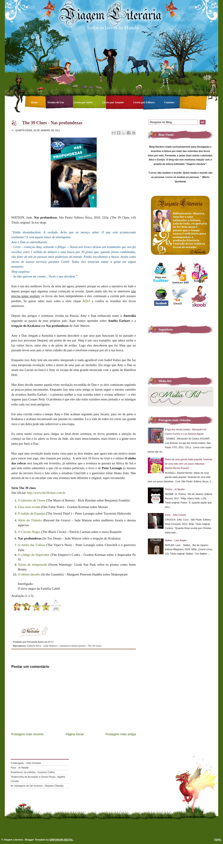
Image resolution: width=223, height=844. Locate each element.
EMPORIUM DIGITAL (61, 839)
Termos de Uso (56, 102)
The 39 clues (94, 645)
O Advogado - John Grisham (26, 763)
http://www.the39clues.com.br (46, 492)
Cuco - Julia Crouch (175, 514)
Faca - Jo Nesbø (20, 767)
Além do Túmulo (30, 520)
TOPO (218, 839)
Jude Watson (50, 645)
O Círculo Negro (29, 532)
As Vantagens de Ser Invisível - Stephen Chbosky (37, 785)
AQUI (86, 301)
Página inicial (75, 734)
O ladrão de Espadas (31, 513)
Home (34, 102)
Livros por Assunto (113, 102)
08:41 (50, 642)
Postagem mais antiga (121, 734)
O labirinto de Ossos (31, 500)
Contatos (169, 102)
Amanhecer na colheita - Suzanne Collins (33, 772)
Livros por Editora (144, 102)
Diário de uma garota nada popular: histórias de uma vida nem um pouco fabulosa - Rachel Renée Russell (188, 463)
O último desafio (29, 574)
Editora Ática (34, 645)
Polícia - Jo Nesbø (174, 489)
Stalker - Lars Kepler (176, 540)
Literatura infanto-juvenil (72, 645)
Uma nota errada (29, 507)
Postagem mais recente (27, 734)
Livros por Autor (83, 102)
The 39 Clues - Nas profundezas (52, 122)
